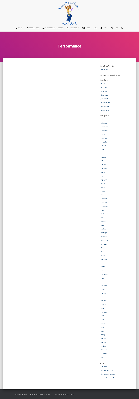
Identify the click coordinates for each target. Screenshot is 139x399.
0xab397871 (104, 70)
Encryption (104, 202)
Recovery (103, 293)
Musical (103, 251)
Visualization (104, 353)
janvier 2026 (104, 99)
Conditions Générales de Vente (40, 394)
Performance (104, 274)
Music (102, 248)
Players (103, 278)
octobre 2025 (105, 110)
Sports (103, 323)
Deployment (104, 180)
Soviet (102, 319)
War (102, 357)
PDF (102, 270)
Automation (104, 130)
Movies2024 (104, 244)
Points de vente (72, 28)
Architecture (104, 127)
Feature (103, 210)
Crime (102, 176)
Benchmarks (104, 138)
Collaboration (105, 161)
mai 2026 (103, 84)
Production (104, 285)
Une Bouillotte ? (33, 28)
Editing (103, 191)
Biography (104, 142)
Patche (103, 266)
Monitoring (104, 236)
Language (104, 232)
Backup (103, 134)
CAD (102, 153)
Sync (102, 327)
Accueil (19, 28)
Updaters (103, 338)
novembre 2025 (105, 106)
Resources (104, 297)
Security (103, 304)
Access (103, 119)
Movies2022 (104, 240)
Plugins (103, 282)
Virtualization (104, 350)
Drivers (103, 187)
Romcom (103, 301)
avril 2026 (104, 87)
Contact (104, 28)
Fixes (102, 214)
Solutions (103, 316)
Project (103, 289)
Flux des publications (107, 370)
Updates (103, 342)
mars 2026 (104, 91)
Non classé (104, 259)
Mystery (103, 255)
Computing (104, 168)
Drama (103, 183)
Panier (114, 28)
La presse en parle (89, 28)
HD (102, 217)
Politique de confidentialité (64, 394)
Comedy (103, 164)
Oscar (102, 263)
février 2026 (104, 95)
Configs (103, 172)
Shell (102, 308)
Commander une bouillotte (53, 28)
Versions (103, 346)
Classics (103, 157)
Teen (102, 331)
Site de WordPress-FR (107, 378)
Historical (103, 221)
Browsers (103, 146)
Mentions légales (21, 394)
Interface (103, 229)
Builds (102, 149)
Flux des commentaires (108, 374)
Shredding (104, 312)
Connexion (104, 366)
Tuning (103, 335)
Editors (103, 195)
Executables (104, 206)
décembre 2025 (105, 102)
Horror (103, 225)
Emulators (104, 199)
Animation (104, 123)
